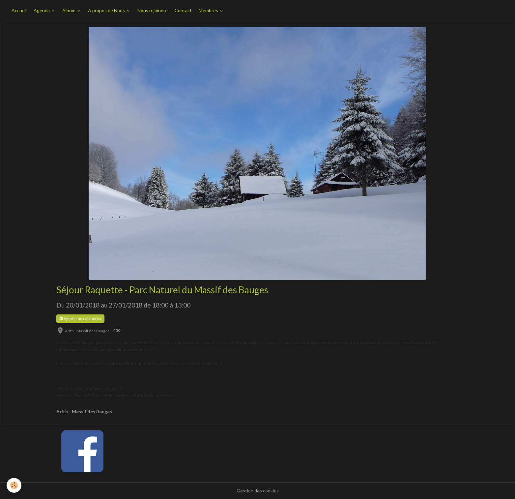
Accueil (19, 10)
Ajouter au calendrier (80, 318)
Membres (209, 10)
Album (69, 10)
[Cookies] (14, 485)
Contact (183, 10)
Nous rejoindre (152, 10)
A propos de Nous (107, 10)
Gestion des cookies (258, 490)
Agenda (42, 10)
